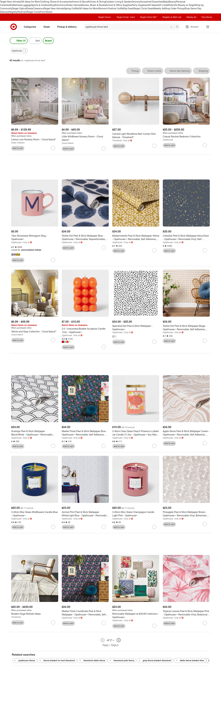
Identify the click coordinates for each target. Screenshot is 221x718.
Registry (13, 11)
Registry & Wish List (171, 17)
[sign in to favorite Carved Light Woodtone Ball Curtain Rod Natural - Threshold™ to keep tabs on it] (154, 146)
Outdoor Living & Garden (119, 1)
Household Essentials (151, 1)
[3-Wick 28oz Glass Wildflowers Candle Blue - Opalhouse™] (34, 514)
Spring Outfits (71, 8)
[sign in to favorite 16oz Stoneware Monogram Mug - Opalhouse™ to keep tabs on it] (53, 260)
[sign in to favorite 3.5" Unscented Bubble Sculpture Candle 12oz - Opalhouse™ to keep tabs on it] (104, 347)
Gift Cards (162, 5)
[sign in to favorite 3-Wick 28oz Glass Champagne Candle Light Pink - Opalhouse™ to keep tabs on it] (154, 527)
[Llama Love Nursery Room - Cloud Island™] (34, 139)
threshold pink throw (121, 660)
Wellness (17, 5)
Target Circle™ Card (126, 17)
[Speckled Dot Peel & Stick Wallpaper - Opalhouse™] (135, 327)
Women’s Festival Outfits (111, 8)
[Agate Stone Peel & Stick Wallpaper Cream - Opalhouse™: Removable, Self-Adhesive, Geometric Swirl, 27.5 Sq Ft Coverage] (186, 433)
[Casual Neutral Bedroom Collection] (186, 136)
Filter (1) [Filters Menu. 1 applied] (19, 40)
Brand (48, 40)
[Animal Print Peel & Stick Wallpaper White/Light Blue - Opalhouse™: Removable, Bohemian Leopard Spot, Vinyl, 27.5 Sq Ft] (85, 514)
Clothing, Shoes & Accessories (56, 1)
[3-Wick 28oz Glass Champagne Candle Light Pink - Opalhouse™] (135, 514)
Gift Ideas (152, 5)
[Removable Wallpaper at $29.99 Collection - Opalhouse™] (135, 615)
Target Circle (33, 11)
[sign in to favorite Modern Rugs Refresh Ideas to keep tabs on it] (53, 623)
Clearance (38, 8)
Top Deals (129, 8)
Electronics (61, 5)
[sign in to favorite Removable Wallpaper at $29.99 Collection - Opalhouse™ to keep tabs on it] (154, 626)
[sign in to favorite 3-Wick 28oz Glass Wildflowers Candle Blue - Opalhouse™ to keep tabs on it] (53, 527)
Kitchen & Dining (97, 1)
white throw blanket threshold (192, 660)
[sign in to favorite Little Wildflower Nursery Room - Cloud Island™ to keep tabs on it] (104, 148)
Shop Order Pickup (174, 8)
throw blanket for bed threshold (57, 660)
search (177, 27)
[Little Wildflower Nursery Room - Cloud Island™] (85, 138)
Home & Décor (80, 1)
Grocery (136, 1)
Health (8, 5)
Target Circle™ (104, 17)
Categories (31, 26)
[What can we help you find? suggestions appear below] (132, 27)
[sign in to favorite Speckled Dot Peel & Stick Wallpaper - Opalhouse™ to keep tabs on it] (154, 342)
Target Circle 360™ (148, 17)
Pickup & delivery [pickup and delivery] (68, 26)
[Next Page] (25, 50)
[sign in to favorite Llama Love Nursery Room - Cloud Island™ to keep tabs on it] (53, 148)
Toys (52, 5)
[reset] (171, 27)
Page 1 (106, 645)
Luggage (26, 5)
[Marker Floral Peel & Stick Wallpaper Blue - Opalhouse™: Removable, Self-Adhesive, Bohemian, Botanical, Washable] (85, 433)
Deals (30, 8)
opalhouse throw (24, 660)
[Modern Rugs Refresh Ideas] (34, 614)
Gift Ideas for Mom (30, 1)
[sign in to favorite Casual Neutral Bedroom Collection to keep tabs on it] (205, 145)
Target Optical (19, 8)
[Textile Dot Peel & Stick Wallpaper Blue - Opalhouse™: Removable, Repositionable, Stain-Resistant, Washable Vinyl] (85, 237)
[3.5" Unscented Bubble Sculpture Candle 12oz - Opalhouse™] (85, 330)
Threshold (117, 140)
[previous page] (102, 640)
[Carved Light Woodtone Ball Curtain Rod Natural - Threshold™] (135, 135)
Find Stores (46, 11)
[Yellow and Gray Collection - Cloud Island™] (34, 331)
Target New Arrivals (10, 1)
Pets (170, 5)
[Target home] (13, 26)
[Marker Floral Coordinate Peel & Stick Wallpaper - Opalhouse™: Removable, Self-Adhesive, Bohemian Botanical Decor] (85, 613)
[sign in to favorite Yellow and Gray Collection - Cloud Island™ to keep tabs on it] (53, 340)
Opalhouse (168, 139)
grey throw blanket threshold (155, 660)
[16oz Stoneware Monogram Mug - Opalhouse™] (34, 237)
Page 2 (114, 645)
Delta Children (18, 142)
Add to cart (18, 148)
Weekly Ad (159, 8)
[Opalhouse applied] (19, 50)
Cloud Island (67, 143)
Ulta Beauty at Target (184, 5)
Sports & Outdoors (40, 5)
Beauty (172, 1)
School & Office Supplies (119, 5)
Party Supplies (139, 5)
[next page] (118, 640)
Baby (166, 1)
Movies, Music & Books (93, 5)
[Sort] (35, 40)
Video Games (74, 5)
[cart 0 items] (207, 27)
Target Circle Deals (143, 8)
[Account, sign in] (193, 27)
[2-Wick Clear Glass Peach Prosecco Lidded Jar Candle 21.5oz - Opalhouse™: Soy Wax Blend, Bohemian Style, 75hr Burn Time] (135, 433)
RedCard (22, 11)
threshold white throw (92, 660)
